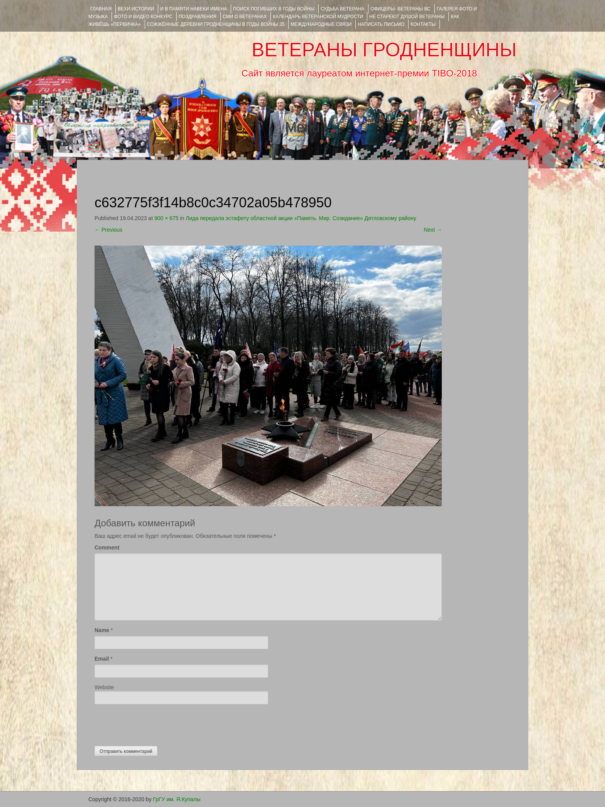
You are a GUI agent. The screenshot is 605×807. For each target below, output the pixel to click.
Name (102, 630)
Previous (108, 230)
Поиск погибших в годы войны (273, 9)
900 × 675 (166, 218)
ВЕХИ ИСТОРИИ (136, 9)
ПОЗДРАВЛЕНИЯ (197, 16)
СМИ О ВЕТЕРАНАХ (245, 16)
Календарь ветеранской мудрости (318, 16)
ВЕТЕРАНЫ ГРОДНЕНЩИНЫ (384, 50)
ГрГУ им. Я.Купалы (177, 799)
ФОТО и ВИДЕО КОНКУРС (143, 16)
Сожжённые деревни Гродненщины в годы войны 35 (216, 24)
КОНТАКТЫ (423, 24)
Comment (107, 547)
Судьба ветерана (343, 9)
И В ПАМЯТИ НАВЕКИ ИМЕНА (193, 9)
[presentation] (153, 723)
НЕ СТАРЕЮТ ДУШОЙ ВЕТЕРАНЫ (406, 16)
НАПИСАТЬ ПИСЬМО (381, 24)
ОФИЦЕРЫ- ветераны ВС (400, 9)
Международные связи (321, 24)
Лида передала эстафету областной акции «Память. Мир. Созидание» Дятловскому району (301, 218)
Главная (101, 9)
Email (102, 659)
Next (433, 230)
